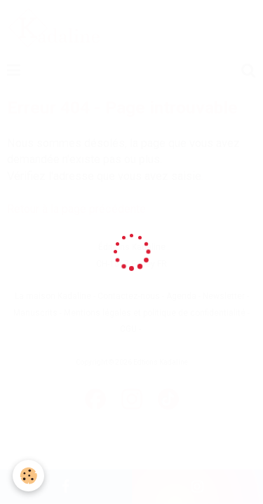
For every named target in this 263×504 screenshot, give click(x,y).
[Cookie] (28, 475)
